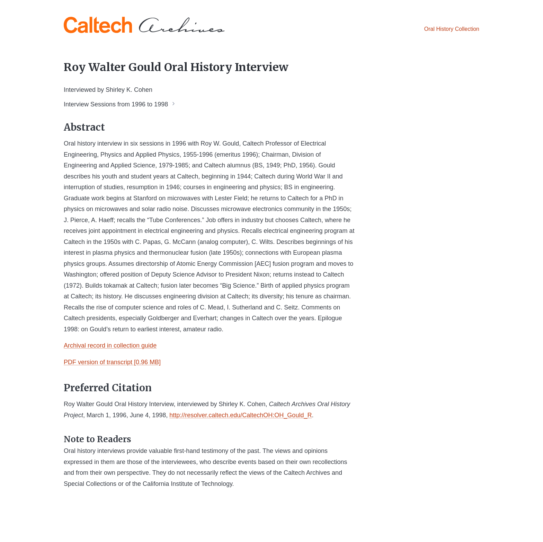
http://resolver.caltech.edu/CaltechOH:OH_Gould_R (240, 415)
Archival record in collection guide (110, 345)
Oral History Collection (451, 29)
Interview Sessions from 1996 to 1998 (116, 104)
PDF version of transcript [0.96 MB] (112, 362)
